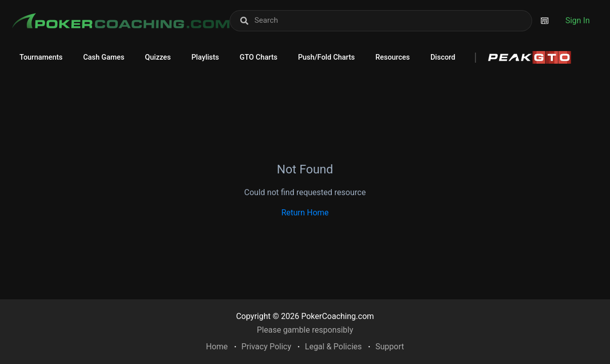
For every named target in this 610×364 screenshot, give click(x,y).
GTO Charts (259, 57)
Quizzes (158, 57)
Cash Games (103, 57)
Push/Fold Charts (326, 57)
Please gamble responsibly (305, 330)
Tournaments (40, 57)
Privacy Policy (266, 346)
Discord (442, 57)
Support (389, 346)
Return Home (305, 212)
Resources (392, 57)
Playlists (205, 57)
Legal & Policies (333, 346)
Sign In (577, 20)
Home (217, 346)
